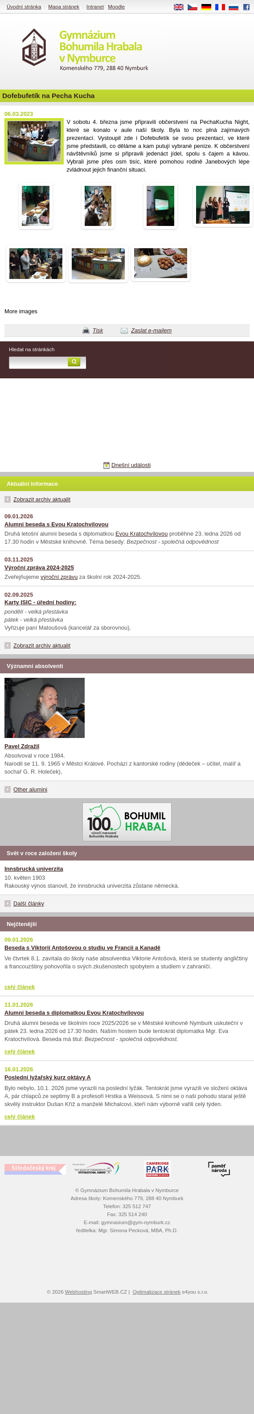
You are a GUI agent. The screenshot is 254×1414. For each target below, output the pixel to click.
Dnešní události (131, 465)
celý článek (19, 987)
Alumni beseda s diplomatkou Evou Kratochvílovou (74, 1012)
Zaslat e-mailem (151, 330)
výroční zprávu (59, 577)
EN (181, 7)
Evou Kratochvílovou (141, 533)
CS (195, 7)
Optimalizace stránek (157, 1292)
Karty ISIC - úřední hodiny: (40, 602)
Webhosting (78, 1292)
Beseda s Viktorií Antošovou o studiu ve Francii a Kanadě (82, 947)
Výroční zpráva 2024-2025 (39, 567)
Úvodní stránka (24, 6)
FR (223, 7)
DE (209, 7)
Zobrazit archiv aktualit (41, 499)
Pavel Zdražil (21, 746)
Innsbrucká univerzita (33, 868)
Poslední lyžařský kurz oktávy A (47, 1077)
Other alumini (30, 789)
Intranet (95, 6)
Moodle (116, 6)
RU (237, 7)
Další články (28, 903)
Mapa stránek (63, 6)
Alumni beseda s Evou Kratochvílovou (56, 524)
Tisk (98, 330)
